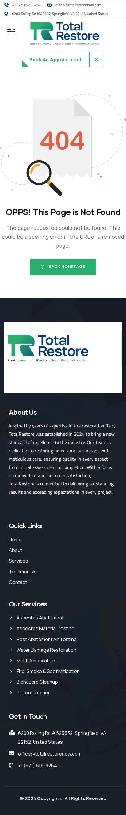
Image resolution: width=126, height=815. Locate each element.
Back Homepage (63, 266)
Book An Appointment (55, 59)
